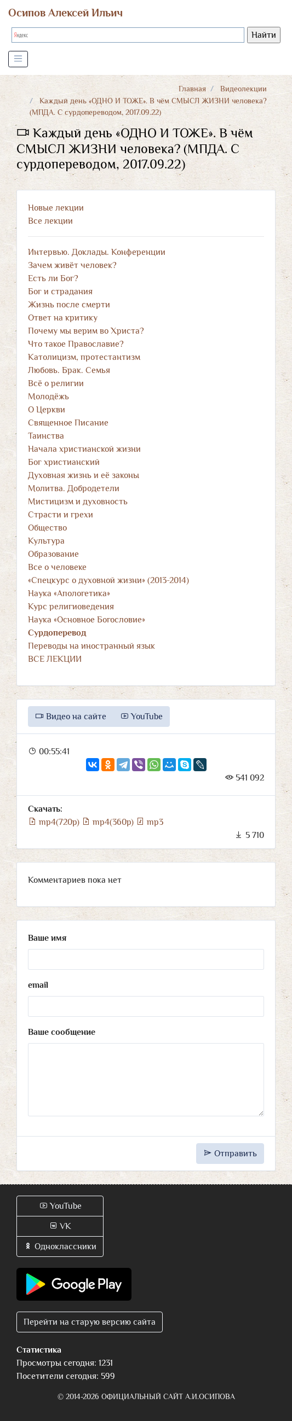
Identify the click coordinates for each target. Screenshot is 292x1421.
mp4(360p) (109, 822)
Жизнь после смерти (69, 305)
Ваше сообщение (61, 1032)
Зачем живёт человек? (72, 265)
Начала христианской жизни (84, 449)
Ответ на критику (63, 318)
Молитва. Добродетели (73, 488)
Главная (192, 88)
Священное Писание (68, 423)
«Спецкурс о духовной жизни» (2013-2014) (108, 580)
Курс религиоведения (71, 607)
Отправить (230, 1153)
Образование (53, 554)
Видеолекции (243, 88)
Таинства (46, 436)
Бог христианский (64, 462)
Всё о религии (56, 383)
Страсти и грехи (60, 515)
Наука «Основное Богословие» (86, 620)
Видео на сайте (70, 716)
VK (60, 1226)
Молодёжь (48, 396)
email (38, 985)
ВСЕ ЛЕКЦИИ (55, 659)
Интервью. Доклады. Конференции (96, 252)
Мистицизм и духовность (78, 501)
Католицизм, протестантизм (84, 357)
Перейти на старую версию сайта (90, 1322)
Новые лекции (56, 208)
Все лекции (50, 221)
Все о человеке (57, 567)
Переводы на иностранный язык (91, 646)
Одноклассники (60, 1246)
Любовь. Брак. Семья (69, 370)
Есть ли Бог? (53, 278)
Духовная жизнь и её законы (83, 475)
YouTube (141, 716)
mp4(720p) (55, 822)
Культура (46, 541)
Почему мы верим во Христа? (86, 331)
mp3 (149, 822)
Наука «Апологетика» (69, 593)
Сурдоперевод (57, 633)
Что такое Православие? (76, 344)
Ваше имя (47, 938)
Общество (47, 528)
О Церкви (46, 410)
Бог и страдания (60, 291)
